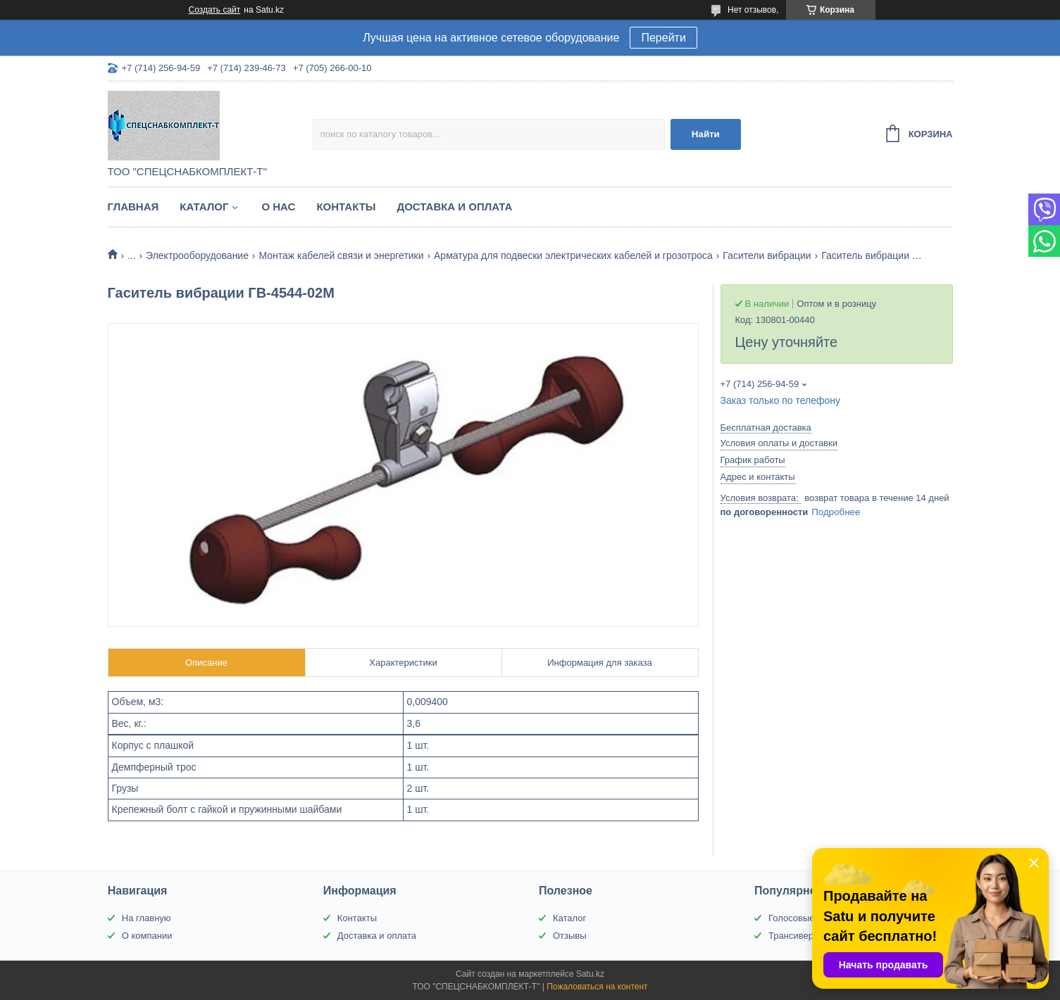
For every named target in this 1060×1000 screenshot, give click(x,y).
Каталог (204, 206)
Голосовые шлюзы (807, 918)
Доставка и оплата (455, 206)
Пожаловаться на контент (597, 987)
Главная (133, 206)
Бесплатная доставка (766, 427)
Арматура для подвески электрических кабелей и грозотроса (573, 255)
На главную (146, 918)
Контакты (345, 206)
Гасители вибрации (767, 255)
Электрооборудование (197, 255)
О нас (278, 206)
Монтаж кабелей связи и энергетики (340, 255)
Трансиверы (794, 935)
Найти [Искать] (706, 134)
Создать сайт (215, 10)
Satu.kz (590, 974)
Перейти (663, 38)
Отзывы (570, 935)
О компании (147, 935)
